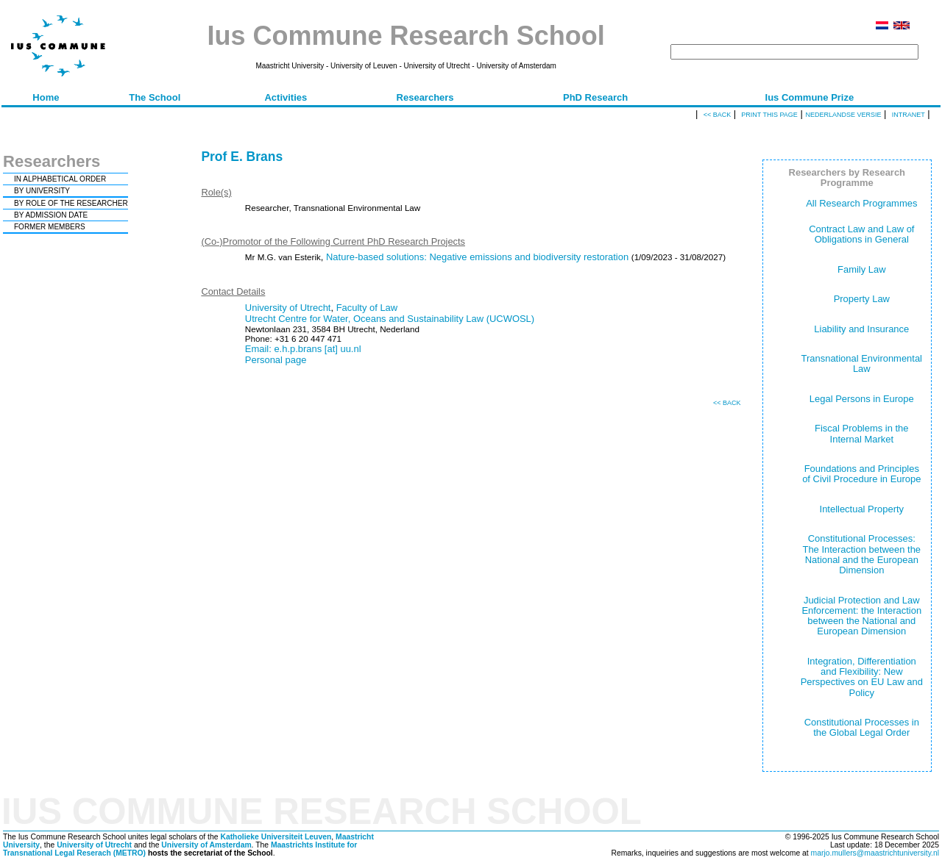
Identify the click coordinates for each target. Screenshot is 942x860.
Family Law (861, 269)
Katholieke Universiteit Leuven (275, 837)
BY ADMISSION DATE (51, 215)
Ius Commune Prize (809, 97)
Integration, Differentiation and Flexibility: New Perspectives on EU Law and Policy (862, 677)
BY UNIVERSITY (42, 191)
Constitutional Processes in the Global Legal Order (861, 727)
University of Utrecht (288, 307)
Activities (285, 97)
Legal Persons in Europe (862, 398)
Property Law (862, 298)
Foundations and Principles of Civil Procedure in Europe (861, 473)
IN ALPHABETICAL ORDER (60, 179)
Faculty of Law (367, 307)
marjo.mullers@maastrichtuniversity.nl (875, 853)
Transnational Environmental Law (861, 363)
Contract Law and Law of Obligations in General (861, 234)
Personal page (276, 359)
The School (154, 97)
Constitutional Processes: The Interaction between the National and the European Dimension (861, 554)
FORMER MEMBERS (49, 227)
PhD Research (595, 97)
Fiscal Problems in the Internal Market (861, 433)
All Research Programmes (861, 203)
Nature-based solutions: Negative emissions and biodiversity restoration (477, 256)
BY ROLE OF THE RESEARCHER (71, 203)
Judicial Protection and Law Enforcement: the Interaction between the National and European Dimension (861, 616)
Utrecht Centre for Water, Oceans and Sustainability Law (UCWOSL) (389, 318)
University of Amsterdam (206, 845)
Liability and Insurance (861, 328)
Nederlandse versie (843, 114)
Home (45, 97)
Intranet (908, 114)
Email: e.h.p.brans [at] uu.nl (303, 348)
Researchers (425, 97)
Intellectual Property (862, 509)
